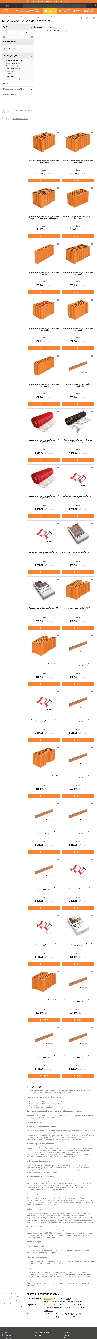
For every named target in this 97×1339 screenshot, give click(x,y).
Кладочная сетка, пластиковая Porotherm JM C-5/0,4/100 (44, 343)
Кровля (66, 1237)
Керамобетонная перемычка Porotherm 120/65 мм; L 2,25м (44, 959)
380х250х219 (48, 1213)
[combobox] (46, 27)
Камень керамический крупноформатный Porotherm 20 (78, 231)
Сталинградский (67, 1219)
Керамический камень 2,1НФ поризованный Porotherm (77, 119)
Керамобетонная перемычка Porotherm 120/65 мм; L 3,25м (44, 735)
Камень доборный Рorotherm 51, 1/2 (44, 566)
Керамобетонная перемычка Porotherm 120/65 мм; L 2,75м (44, 791)
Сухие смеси (68, 1235)
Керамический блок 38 (52, 1210)
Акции (4, 1235)
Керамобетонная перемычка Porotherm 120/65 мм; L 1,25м (78, 903)
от (4, 31)
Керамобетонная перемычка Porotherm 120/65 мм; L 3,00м (78, 623)
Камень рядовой (12, 70)
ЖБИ (34, 1246)
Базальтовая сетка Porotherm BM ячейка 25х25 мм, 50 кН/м (78, 343)
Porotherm (11, 51)
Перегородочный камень (14, 73)
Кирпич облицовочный (41, 1235)
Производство (9, 102)
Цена (5, 27)
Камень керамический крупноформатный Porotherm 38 (44, 64)
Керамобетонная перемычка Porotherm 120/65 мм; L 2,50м (78, 959)
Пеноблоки (68, 1246)
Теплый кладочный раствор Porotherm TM (44, 510)
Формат (6, 89)
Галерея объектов (8, 1254)
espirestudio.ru (52, 1328)
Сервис (4, 1243)
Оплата (4, 1246)
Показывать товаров (79, 27)
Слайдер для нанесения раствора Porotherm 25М (44, 847)
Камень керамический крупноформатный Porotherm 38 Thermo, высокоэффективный (44, 119)
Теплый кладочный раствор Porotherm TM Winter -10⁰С (78, 847)
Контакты (5, 1257)
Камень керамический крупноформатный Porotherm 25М (44, 231)
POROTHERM (48, 1201)
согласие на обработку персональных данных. (58, 1306)
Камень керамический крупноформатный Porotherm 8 (44, 175)
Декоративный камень (41, 1243)
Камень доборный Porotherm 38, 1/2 (44, 902)
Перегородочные (50, 1219)
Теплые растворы (13, 84)
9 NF (55, 1216)
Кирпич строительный (72, 1240)
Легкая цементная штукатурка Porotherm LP (77, 454)
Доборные (75, 1216)
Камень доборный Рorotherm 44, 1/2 (78, 510)
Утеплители (37, 1237)
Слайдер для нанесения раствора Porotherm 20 (78, 399)
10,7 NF (46, 1216)
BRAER (9, 48)
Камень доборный (13, 67)
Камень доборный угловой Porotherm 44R (44, 678)
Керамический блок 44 (72, 1207)
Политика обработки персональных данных (43, 1286)
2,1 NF (64, 1216)
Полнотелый (68, 1243)
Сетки (9, 79)
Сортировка (31, 27)
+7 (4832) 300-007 (90, 6)
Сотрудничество (8, 1251)
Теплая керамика (73, 1204)
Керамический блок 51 (52, 1207)
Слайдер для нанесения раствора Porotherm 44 (44, 623)
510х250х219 (68, 1210)
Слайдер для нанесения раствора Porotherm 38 (44, 455)
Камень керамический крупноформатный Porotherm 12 (44, 287)
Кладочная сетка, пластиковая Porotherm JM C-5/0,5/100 (44, 399)
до (15, 31)
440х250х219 (81, 1210)
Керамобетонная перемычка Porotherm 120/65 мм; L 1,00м (78, 679)
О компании (6, 1237)
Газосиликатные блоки (41, 1240)
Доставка (5, 1249)
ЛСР (8, 54)
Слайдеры (10, 81)
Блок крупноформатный (14, 63)
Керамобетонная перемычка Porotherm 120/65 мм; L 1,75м (78, 567)
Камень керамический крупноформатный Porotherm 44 (78, 64)
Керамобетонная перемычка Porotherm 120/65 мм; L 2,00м (78, 735)
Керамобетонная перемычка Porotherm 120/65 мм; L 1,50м (78, 287)
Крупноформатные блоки (53, 1204)
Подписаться (34, 1312)
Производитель (10, 44)
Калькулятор (6, 1240)
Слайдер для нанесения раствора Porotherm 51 (78, 791)
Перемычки (11, 76)
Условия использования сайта (44, 1284)
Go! (83, 6)
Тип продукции (10, 58)
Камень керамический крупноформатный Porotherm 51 (78, 175)
